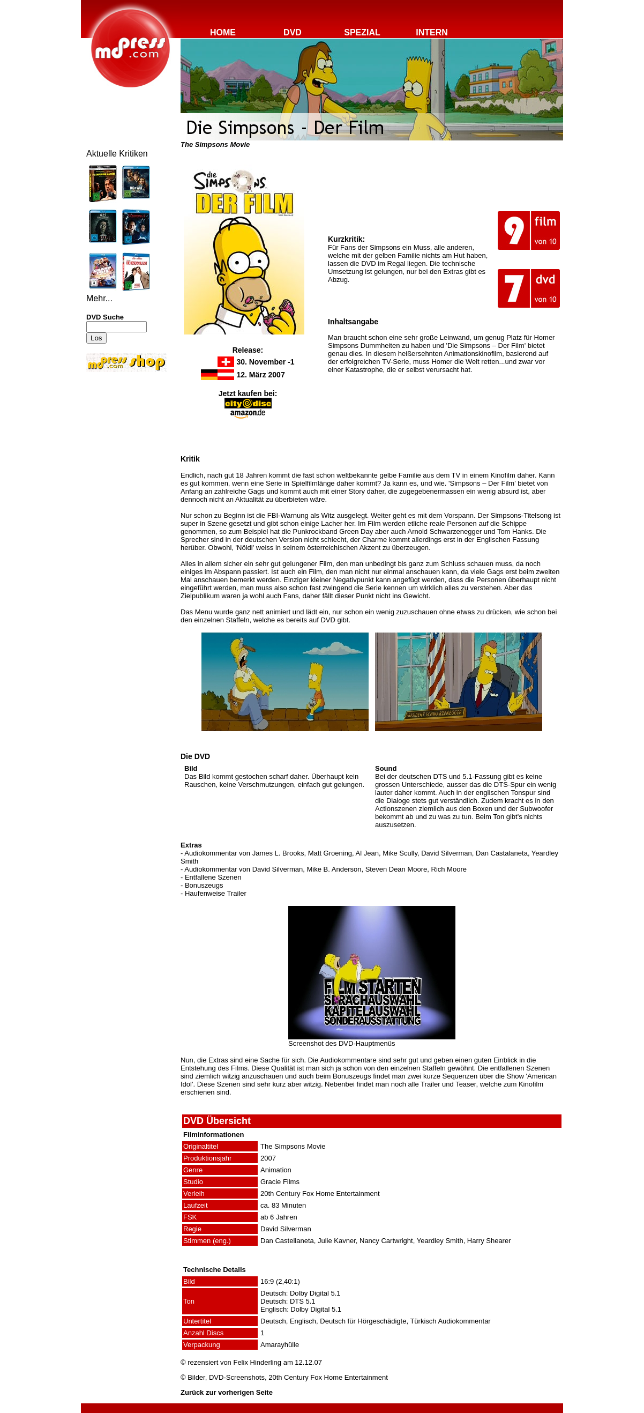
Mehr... (99, 298)
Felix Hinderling (257, 1362)
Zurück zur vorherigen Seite (227, 1392)
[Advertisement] (118, 446)
